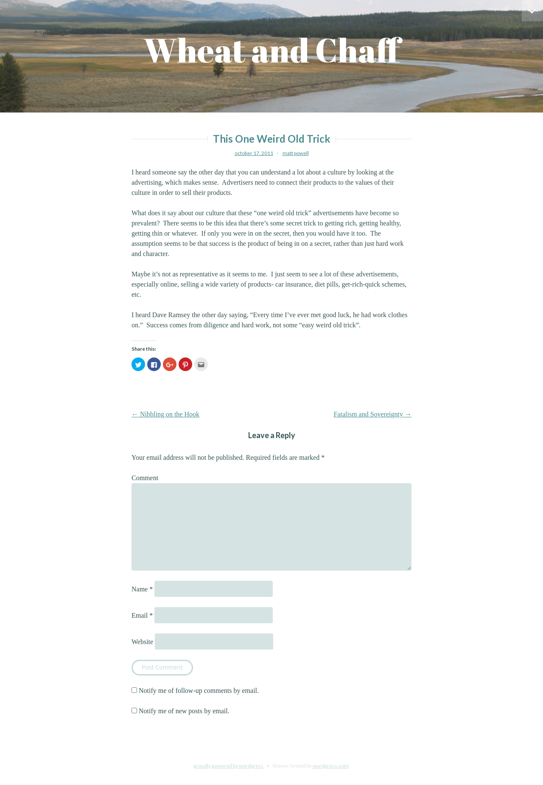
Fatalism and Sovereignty (372, 414)
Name (142, 589)
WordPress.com (331, 765)
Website (142, 641)
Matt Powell (296, 153)
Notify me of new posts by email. (184, 711)
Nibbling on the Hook (165, 414)
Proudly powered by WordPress (228, 765)
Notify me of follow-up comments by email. (199, 690)
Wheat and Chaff (271, 50)
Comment (145, 477)
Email (142, 615)
